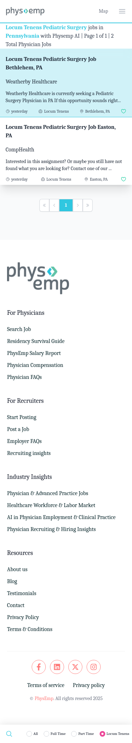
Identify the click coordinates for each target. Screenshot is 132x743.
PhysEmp (43, 698)
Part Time (86, 733)
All (35, 733)
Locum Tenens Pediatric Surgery (46, 27)
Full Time (58, 733)
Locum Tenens (118, 733)
